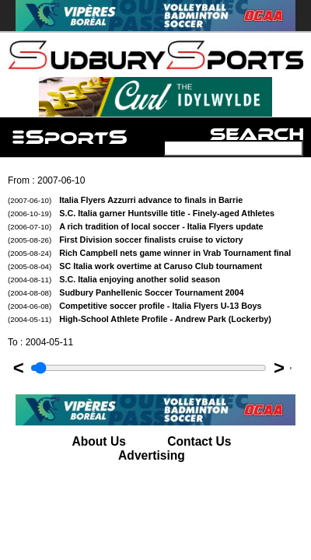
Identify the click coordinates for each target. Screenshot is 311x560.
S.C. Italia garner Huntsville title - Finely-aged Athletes (141, 213)
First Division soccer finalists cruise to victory (125, 239)
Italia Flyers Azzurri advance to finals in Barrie (125, 200)
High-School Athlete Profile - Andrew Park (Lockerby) (139, 319)
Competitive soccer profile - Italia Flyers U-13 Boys (135, 305)
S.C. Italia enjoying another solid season (114, 279)
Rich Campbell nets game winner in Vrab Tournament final (149, 252)
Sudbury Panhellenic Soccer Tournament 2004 (126, 292)
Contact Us (199, 441)
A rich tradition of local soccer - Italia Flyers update (136, 226)
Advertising (151, 455)
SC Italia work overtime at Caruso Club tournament (135, 266)
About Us (99, 441)
